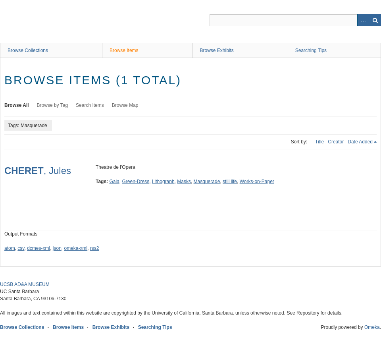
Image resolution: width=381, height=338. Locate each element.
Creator (336, 142)
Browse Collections (28, 50)
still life (230, 181)
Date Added (360, 142)
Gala (114, 181)
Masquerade (207, 181)
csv (20, 248)
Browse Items (124, 50)
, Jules (37, 170)
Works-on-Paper (257, 181)
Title (319, 142)
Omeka (372, 327)
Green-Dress (136, 181)
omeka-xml (76, 248)
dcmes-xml (38, 248)
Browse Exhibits (216, 50)
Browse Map (125, 105)
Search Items (90, 105)
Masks (184, 181)
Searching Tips (311, 50)
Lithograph (163, 181)
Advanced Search (363, 20)
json (57, 248)
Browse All (16, 105)
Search (375, 20)
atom (9, 248)
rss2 (94, 248)
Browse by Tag (52, 105)
